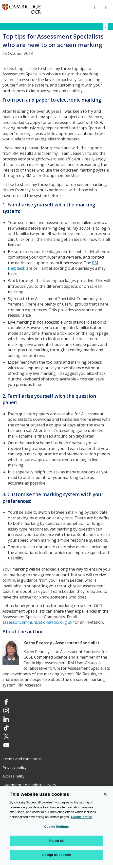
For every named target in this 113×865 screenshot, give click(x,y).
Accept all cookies (56, 855)
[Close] (105, 794)
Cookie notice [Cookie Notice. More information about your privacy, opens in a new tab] (81, 817)
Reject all (56, 841)
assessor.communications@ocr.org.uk (37, 622)
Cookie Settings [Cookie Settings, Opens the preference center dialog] (56, 826)
